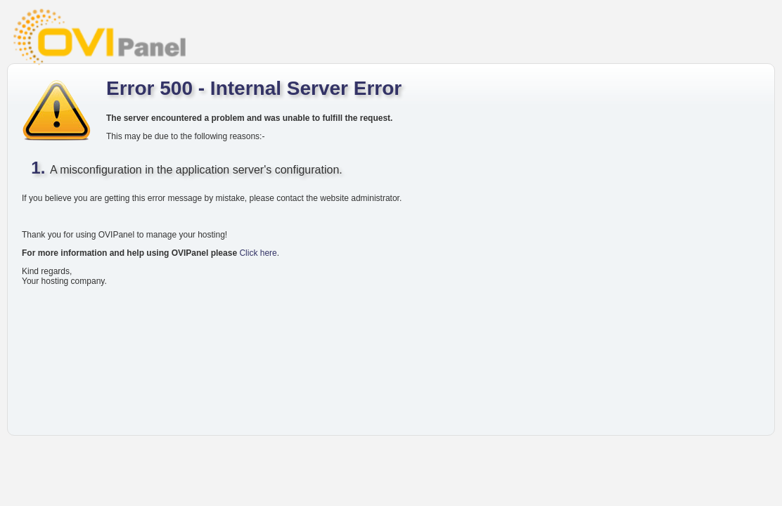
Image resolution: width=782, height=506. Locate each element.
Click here (257, 253)
